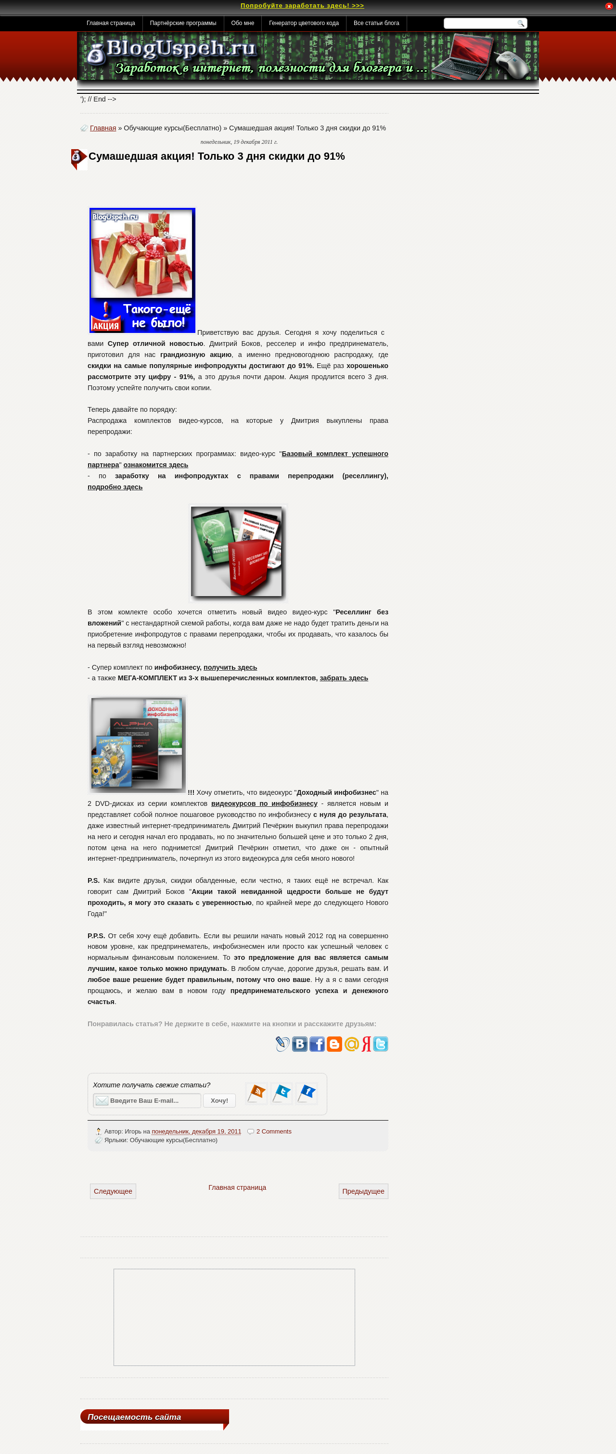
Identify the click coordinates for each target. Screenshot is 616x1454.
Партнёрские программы (183, 23)
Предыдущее (364, 1191)
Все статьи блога (376, 23)
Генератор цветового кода (304, 23)
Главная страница (111, 23)
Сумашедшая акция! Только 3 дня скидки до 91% (217, 156)
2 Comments (274, 1131)
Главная (103, 128)
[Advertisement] (200, 190)
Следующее (113, 1191)
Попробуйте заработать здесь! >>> (302, 5)
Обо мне (243, 23)
